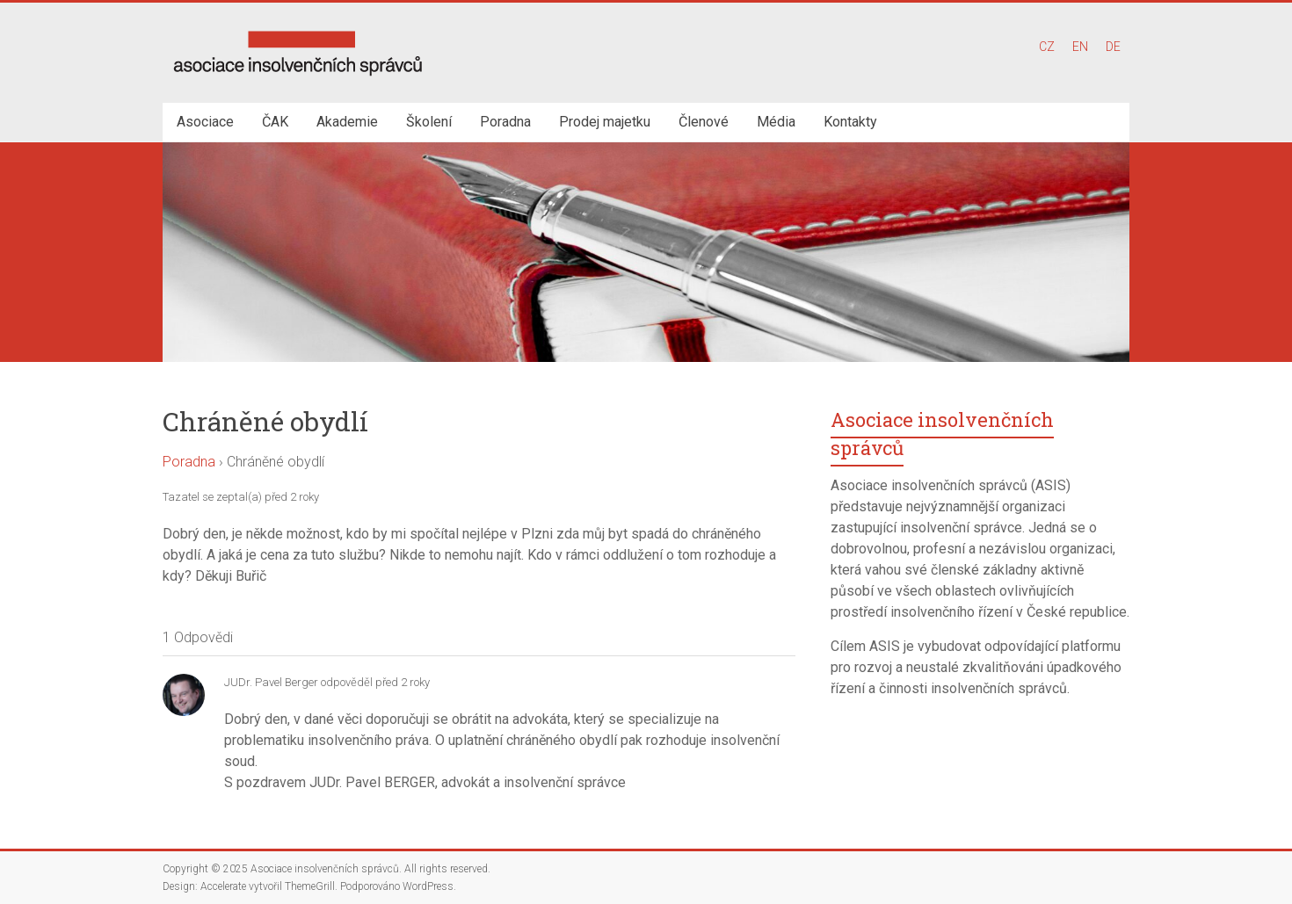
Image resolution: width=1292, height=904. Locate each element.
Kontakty (850, 121)
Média (776, 121)
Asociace (205, 121)
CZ (1047, 47)
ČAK (275, 121)
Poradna (505, 121)
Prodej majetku (604, 121)
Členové (704, 121)
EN (1080, 47)
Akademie (347, 121)
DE (1113, 47)
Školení (429, 121)
